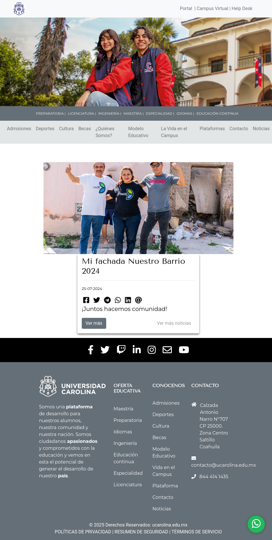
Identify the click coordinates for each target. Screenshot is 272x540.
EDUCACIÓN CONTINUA (217, 113)
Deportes (45, 128)
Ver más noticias (174, 323)
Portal (186, 8)
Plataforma (165, 486)
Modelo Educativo (138, 132)
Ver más (93, 323)
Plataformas (212, 128)
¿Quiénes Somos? (105, 132)
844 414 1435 (213, 476)
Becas (84, 128)
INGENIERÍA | (109, 113)
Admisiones (19, 128)
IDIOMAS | (185, 113)
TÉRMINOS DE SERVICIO (197, 532)
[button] (20, 60)
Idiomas (123, 432)
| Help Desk (240, 8)
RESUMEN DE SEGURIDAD (141, 532)
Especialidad (128, 473)
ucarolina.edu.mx (169, 525)
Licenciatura (128, 484)
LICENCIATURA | (82, 113)
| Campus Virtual (211, 8)
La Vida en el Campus (174, 132)
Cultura (66, 128)
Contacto (238, 128)
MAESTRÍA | (133, 113)
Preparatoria (128, 420)
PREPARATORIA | (51, 113)
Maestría (124, 409)
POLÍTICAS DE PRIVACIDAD (83, 532)
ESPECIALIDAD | (160, 113)
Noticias (162, 509)
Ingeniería (125, 443)
